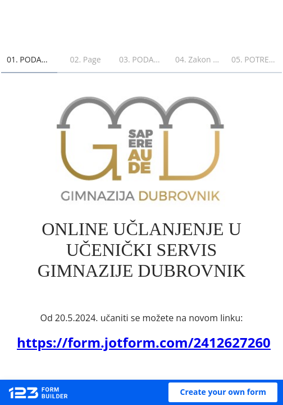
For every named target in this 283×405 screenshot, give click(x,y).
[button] (222, 392)
